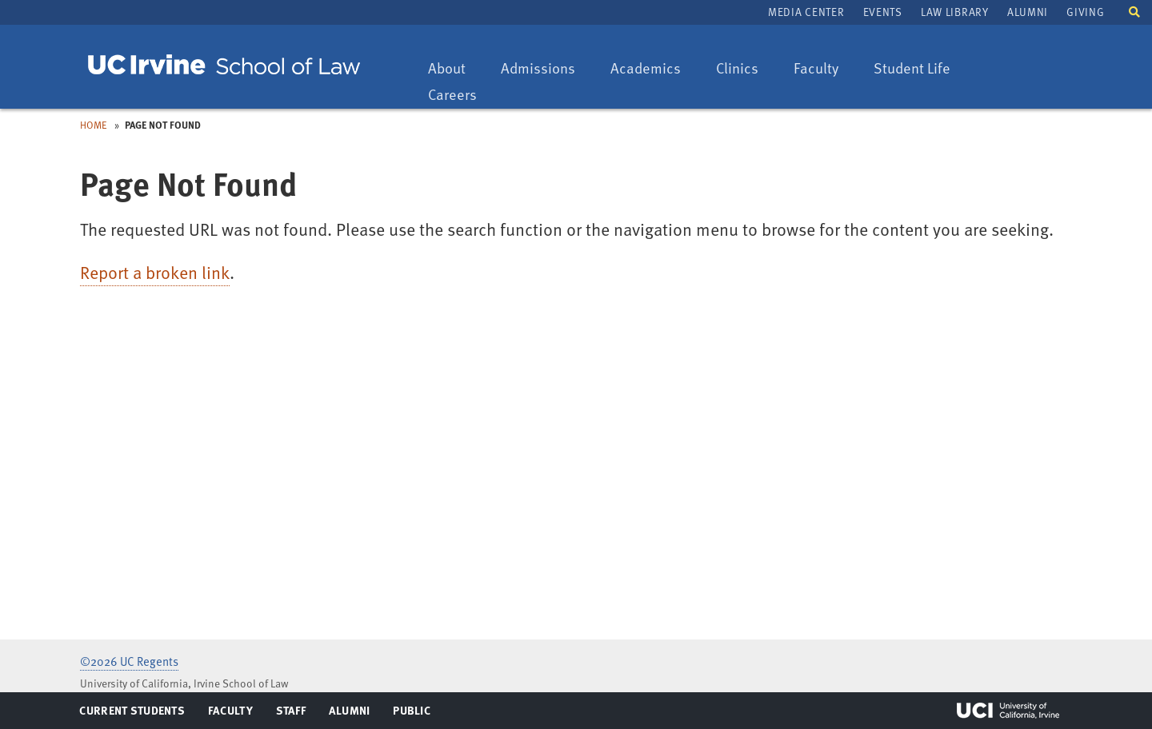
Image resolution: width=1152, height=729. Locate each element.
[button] (1134, 11)
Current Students (131, 714)
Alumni (1027, 11)
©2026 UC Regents (129, 661)
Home (93, 125)
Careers (460, 95)
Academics (645, 69)
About (454, 69)
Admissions (537, 69)
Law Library (954, 11)
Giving (1085, 11)
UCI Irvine (1008, 711)
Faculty (823, 69)
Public (412, 714)
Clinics (744, 69)
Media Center (806, 11)
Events (882, 11)
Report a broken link (155, 272)
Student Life (911, 69)
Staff (295, 714)
